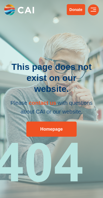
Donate (75, 9)
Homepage (51, 129)
